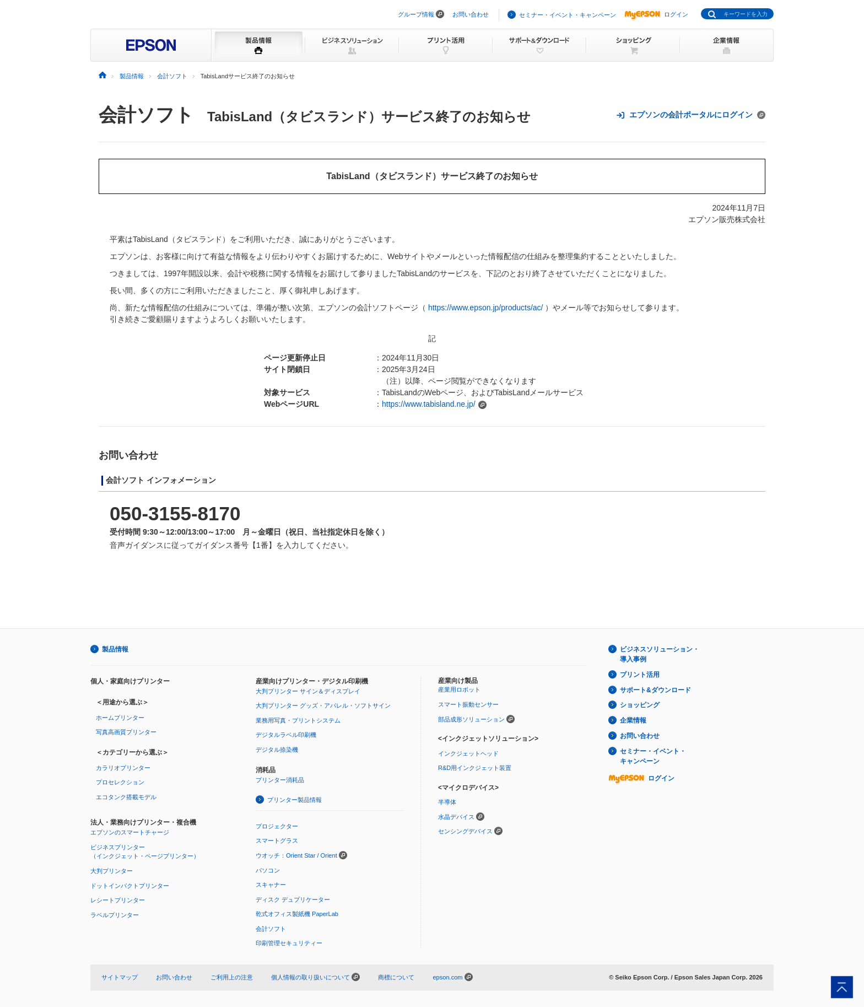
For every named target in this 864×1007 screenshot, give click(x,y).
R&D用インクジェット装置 (474, 767)
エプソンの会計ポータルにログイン (690, 115)
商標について (396, 977)
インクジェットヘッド (468, 753)
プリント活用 (640, 674)
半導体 (447, 802)
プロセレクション (120, 782)
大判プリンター (111, 871)
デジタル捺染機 (277, 749)
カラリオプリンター (123, 767)
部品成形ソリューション (471, 719)
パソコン (268, 870)
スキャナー (271, 884)
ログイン (656, 14)
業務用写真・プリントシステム (298, 720)
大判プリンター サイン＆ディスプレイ (308, 691)
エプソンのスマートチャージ (129, 832)
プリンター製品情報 (294, 799)
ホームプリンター (120, 717)
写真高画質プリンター (126, 732)
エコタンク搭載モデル (126, 797)
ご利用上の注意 (231, 977)
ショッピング (640, 705)
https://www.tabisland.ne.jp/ (429, 404)
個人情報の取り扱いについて (315, 977)
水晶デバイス (456, 817)
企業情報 (633, 720)
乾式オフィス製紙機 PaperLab (297, 914)
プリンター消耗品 (280, 780)
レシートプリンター (117, 900)
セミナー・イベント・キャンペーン (567, 15)
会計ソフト (146, 114)
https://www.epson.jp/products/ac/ (485, 307)
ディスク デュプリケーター (293, 899)
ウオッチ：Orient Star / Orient (296, 855)
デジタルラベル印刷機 (286, 734)
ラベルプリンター (114, 915)
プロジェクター (277, 826)
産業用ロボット (459, 689)
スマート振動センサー (468, 704)
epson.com (447, 977)
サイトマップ (119, 977)
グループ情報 (416, 14)
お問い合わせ (470, 14)
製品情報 (115, 649)
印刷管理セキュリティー (289, 943)
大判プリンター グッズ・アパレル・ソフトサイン (323, 705)
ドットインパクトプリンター (129, 885)
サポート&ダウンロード (655, 690)
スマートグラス (277, 840)
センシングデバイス (465, 831)
